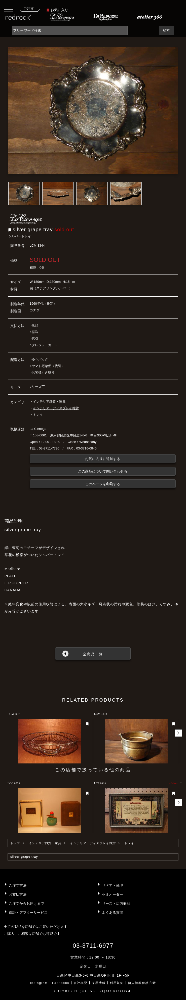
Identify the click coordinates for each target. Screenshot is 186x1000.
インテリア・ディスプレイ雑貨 (56, 408)
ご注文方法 (17, 885)
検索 (166, 30)
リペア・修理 (112, 885)
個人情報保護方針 (142, 983)
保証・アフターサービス (28, 913)
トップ (15, 843)
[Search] (70, 30)
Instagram (39, 983)
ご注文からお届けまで (26, 903)
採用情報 (99, 983)
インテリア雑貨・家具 (49, 401)
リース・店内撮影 (116, 903)
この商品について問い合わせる (102, 471)
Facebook (60, 983)
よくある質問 (112, 913)
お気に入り (57, 10)
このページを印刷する (102, 484)
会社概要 (80, 983)
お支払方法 (17, 894)
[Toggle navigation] (8, 9)
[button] (178, 733)
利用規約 (117, 983)
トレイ (38, 415)
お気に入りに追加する (102, 459)
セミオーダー (112, 894)
